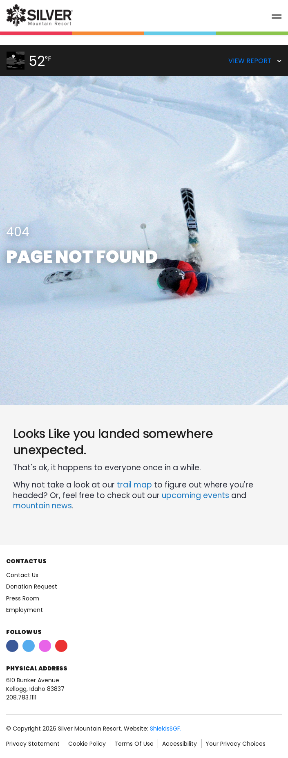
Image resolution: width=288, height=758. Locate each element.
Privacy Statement (33, 744)
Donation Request (31, 586)
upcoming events (195, 495)
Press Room (22, 598)
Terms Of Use (134, 744)
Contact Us (22, 575)
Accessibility (179, 744)
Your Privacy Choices (235, 744)
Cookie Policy (87, 744)
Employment (24, 610)
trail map (134, 484)
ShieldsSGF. (165, 728)
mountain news (42, 505)
